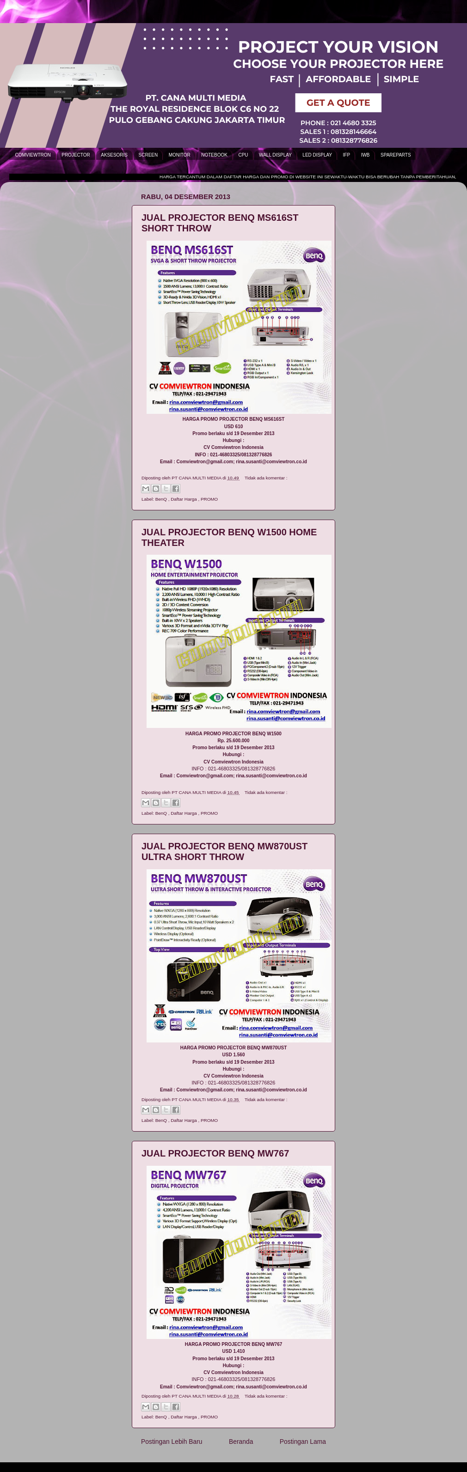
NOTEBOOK (214, 154)
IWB (365, 154)
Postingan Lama (303, 1441)
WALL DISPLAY (275, 154)
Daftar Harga (184, 499)
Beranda (241, 1441)
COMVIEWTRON (33, 154)
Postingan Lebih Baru (172, 1441)
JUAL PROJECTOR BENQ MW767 (215, 1153)
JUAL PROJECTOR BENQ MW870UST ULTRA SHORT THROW (224, 851)
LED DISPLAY (317, 154)
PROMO (209, 499)
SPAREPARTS (396, 154)
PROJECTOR (75, 154)
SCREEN (148, 154)
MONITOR (179, 154)
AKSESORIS (114, 154)
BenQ (161, 499)
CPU (243, 154)
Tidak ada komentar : (266, 477)
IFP (346, 154)
